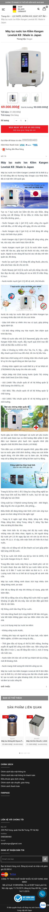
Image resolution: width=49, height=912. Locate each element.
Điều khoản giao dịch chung (12, 779)
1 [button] (19, 753)
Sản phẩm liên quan (24, 707)
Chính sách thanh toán (10, 786)
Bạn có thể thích (12, 698)
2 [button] (22, 753)
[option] (24, 67)
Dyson (12, 739)
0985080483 (29, 140)
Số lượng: (5, 120)
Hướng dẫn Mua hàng (13, 149)
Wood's (36, 739)
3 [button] (25, 753)
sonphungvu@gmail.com (11, 844)
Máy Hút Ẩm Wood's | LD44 (36, 741)
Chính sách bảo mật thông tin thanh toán (18, 775)
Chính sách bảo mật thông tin (13, 772)
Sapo (30, 910)
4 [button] (28, 753)
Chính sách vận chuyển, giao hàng (15, 783)
